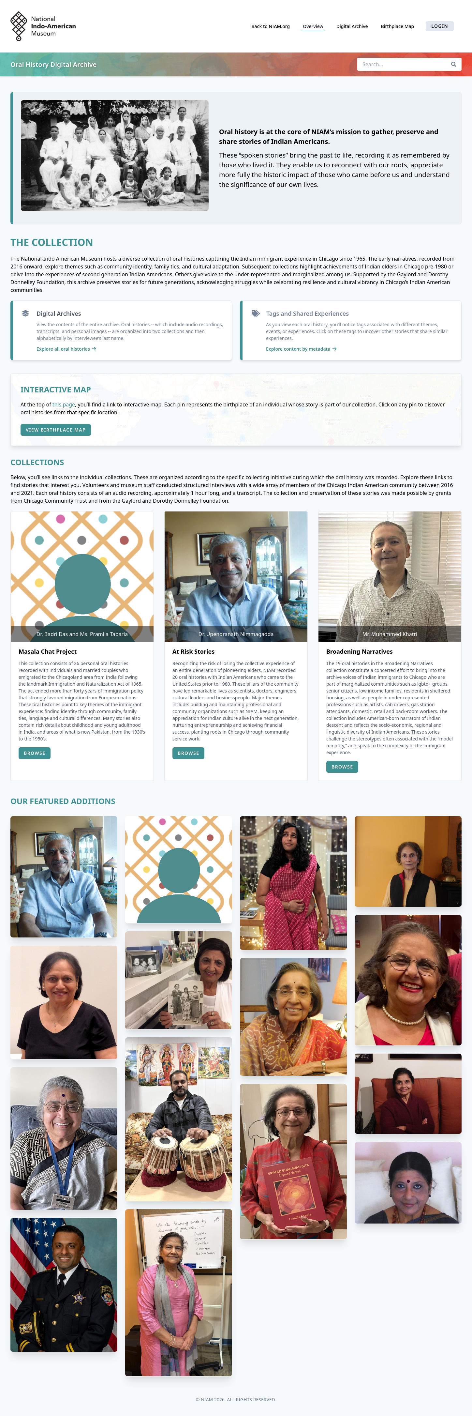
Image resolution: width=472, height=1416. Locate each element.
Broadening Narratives (359, 651)
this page (63, 404)
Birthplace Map (397, 26)
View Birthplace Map (56, 430)
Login (439, 26)
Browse (34, 753)
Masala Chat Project (48, 651)
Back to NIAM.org (270, 26)
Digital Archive (352, 26)
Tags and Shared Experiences (307, 313)
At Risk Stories (193, 651)
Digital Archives (59, 313)
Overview (313, 26)
